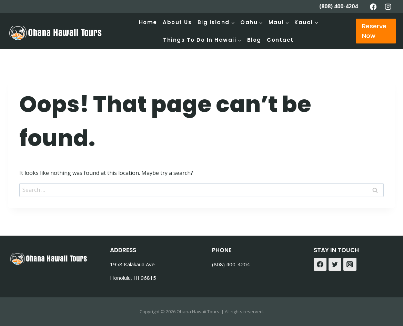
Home (148, 22)
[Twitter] (335, 264)
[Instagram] (388, 6)
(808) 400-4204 (338, 6)
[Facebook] (373, 6)
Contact (280, 39)
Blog (254, 39)
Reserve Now (374, 31)
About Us (177, 22)
